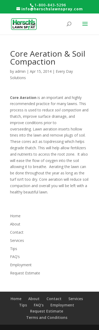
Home (15, 215)
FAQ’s (15, 256)
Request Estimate (25, 272)
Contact (16, 232)
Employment (21, 264)
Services (17, 240)
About (15, 224)
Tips (13, 248)
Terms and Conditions (46, 317)
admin (20, 71)
